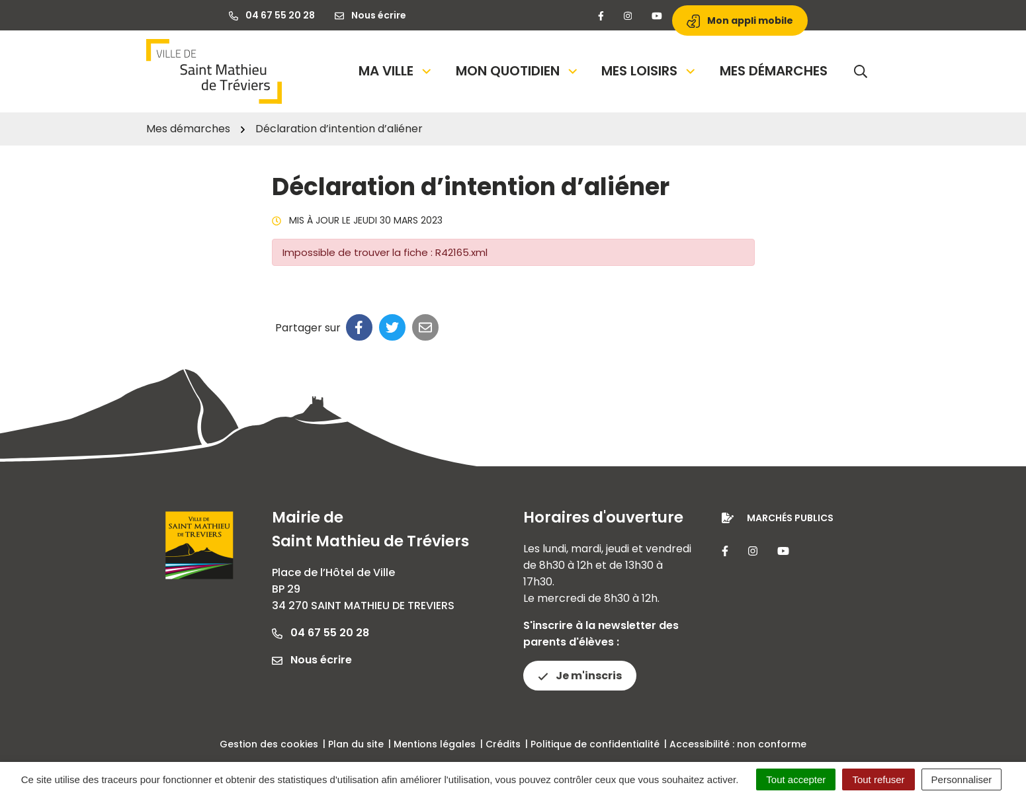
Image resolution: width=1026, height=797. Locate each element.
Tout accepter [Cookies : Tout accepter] (796, 779)
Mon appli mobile (740, 21)
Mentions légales (435, 744)
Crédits (503, 744)
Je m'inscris (580, 675)
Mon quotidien (517, 71)
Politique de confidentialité (595, 744)
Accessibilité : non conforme (737, 744)
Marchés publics (790, 517)
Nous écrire (312, 659)
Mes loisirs (649, 71)
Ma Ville (396, 71)
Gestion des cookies (269, 744)
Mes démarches (774, 71)
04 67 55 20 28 (320, 632)
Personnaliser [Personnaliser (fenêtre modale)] (961, 779)
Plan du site (356, 744)
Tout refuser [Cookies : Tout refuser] (878, 779)
